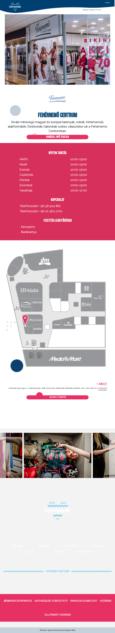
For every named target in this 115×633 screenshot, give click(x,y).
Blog (30, 552)
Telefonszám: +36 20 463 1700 (41, 211)
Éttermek (71, 546)
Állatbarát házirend (57, 615)
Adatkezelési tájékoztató (51, 601)
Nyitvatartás (84, 552)
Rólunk (17, 546)
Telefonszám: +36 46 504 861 (40, 206)
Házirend (105, 601)
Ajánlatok (98, 546)
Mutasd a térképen (58, 397)
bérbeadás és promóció (18, 601)
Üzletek (98, 10)
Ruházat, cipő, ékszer (57, 137)
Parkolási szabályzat (83, 601)
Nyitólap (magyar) (89, 10)
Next (112, 455)
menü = (108, 3)
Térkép (57, 552)
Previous (3, 455)
